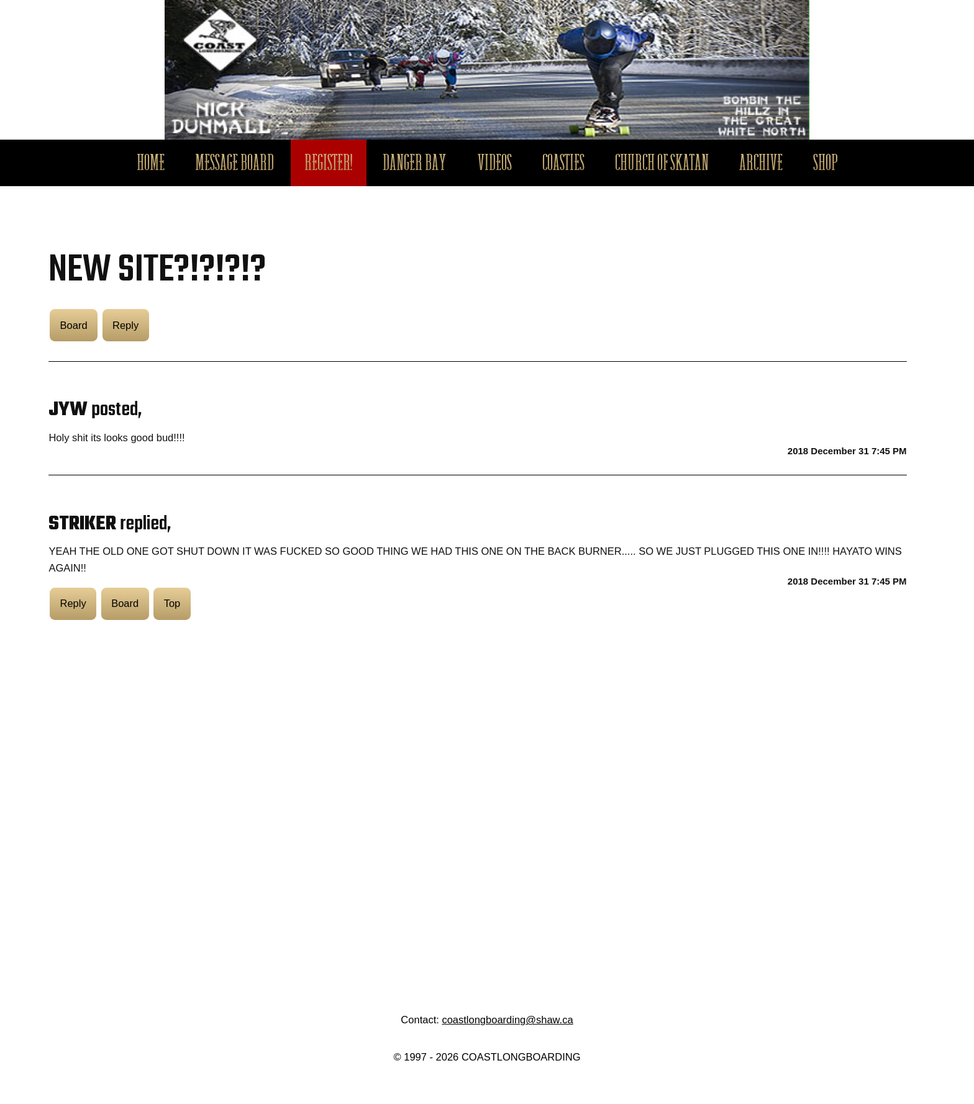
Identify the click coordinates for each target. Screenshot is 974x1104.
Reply (125, 325)
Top (172, 603)
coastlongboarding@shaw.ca (507, 1019)
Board (74, 325)
